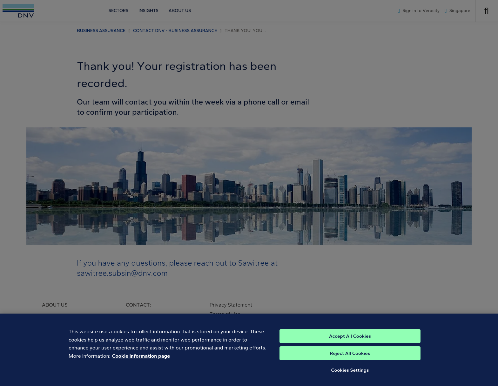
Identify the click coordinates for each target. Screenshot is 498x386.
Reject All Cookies (350, 356)
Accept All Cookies (350, 339)
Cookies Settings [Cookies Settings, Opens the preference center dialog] (350, 373)
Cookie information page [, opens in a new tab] (141, 359)
